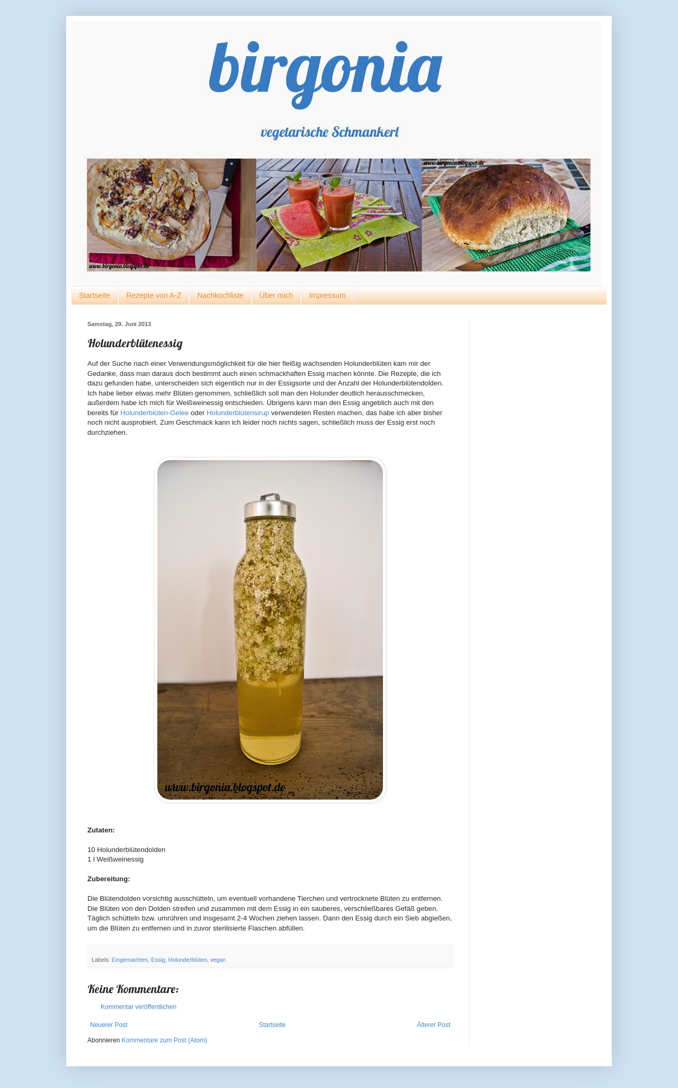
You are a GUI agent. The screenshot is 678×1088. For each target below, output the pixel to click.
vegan (218, 960)
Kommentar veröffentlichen (138, 1007)
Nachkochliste (220, 295)
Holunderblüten (187, 960)
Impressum (327, 295)
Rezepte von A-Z (153, 295)
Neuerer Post (109, 1025)
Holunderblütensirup (238, 413)
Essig (158, 960)
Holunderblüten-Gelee (154, 413)
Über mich (276, 295)
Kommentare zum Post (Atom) (164, 1040)
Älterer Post (433, 1025)
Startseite (94, 295)
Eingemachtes (130, 960)
